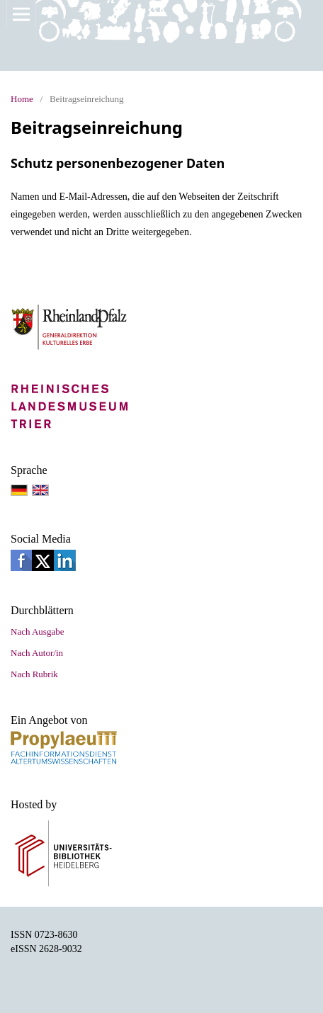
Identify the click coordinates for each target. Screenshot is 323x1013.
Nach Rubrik (34, 674)
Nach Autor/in (37, 652)
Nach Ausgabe (37, 631)
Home (22, 99)
